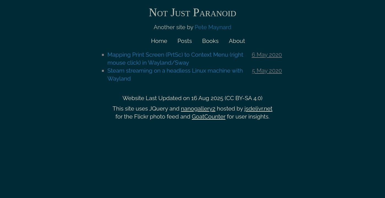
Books (210, 40)
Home (159, 40)
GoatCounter (208, 116)
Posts (185, 40)
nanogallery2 (198, 108)
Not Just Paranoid (192, 12)
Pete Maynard (213, 27)
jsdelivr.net (259, 108)
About (237, 40)
